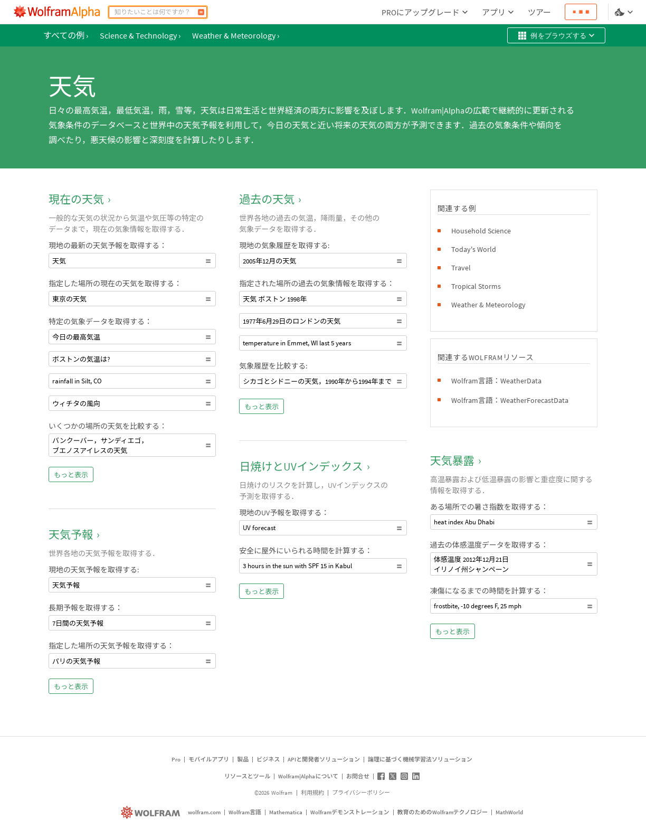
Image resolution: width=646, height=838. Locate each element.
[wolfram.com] (151, 812)
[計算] (201, 12)
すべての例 (65, 35)
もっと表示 (71, 474)
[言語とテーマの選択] (625, 12)
